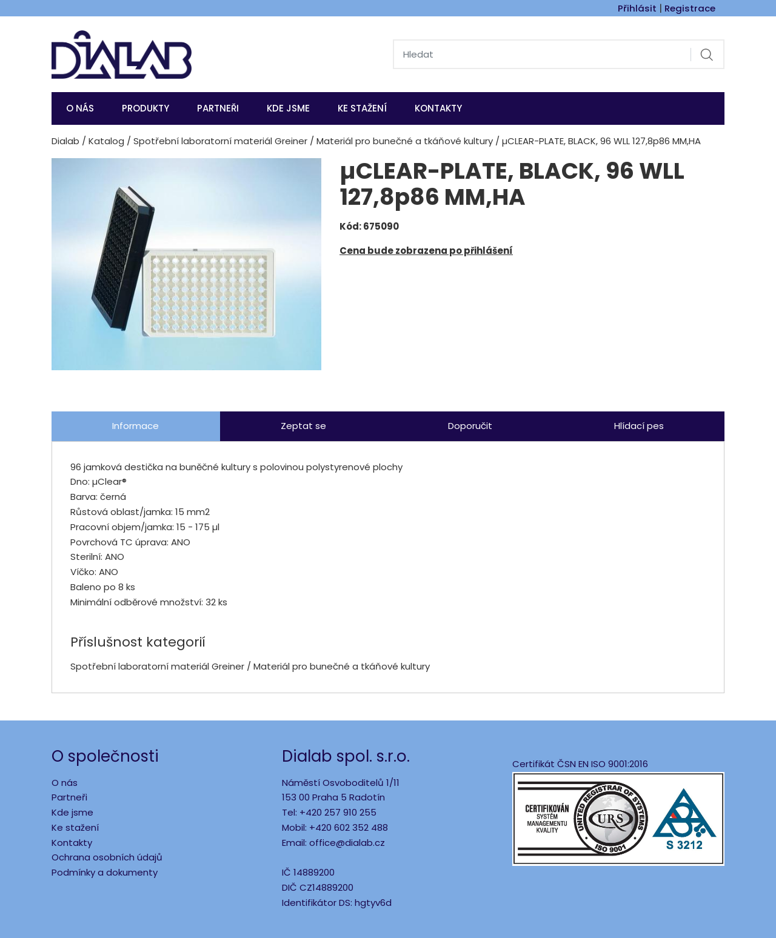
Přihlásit (637, 8)
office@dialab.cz (347, 842)
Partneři (218, 108)
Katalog (106, 141)
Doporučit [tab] (470, 425)
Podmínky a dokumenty (105, 872)
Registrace (689, 8)
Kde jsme (72, 812)
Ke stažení (362, 108)
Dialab (65, 141)
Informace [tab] (135, 425)
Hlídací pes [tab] (639, 425)
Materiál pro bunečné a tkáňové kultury (404, 141)
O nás (80, 108)
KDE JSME (288, 108)
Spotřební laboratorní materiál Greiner (220, 141)
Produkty (145, 108)
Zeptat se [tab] (303, 425)
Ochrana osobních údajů (107, 857)
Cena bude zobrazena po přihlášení (426, 250)
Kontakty (438, 108)
